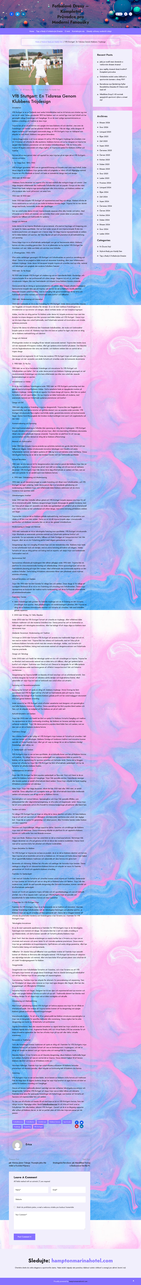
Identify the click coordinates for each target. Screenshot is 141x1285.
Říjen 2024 (104, 192)
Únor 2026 (104, 127)
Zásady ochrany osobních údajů (99, 31)
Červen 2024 (105, 210)
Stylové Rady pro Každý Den (52, 42)
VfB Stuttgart (38, 1127)
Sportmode (67, 1122)
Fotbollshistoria (18, 1122)
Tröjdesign (17, 1127)
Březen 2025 (105, 169)
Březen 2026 (105, 122)
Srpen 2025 (104, 146)
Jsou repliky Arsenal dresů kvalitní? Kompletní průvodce (113, 70)
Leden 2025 (104, 178)
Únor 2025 (104, 173)
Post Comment (24, 1237)
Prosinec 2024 (105, 183)
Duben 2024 (104, 220)
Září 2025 (103, 141)
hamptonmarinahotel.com (78, 1281)
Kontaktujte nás (78, 31)
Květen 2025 (105, 159)
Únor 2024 (104, 229)
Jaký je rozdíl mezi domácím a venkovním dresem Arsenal (111, 63)
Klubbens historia (55, 1122)
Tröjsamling (27, 1127)
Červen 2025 (105, 155)
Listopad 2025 (105, 132)
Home (31, 31)
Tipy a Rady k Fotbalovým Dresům (49, 31)
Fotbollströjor (42, 1122)
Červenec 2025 (106, 150)
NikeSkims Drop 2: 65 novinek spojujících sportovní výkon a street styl (113, 97)
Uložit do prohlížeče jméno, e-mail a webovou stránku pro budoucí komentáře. (45, 1207)
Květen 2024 (105, 215)
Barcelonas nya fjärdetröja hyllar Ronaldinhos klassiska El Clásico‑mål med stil (114, 87)
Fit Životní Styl (105, 246)
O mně (67, 31)
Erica (29, 1144)
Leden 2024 (104, 234)
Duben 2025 (104, 164)
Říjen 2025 (104, 136)
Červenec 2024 (106, 206)
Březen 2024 (105, 224)
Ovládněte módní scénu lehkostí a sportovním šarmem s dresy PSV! (113, 78)
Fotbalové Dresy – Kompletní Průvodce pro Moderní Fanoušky (70, 14)
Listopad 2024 (105, 187)
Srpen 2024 (104, 201)
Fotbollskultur (30, 1122)
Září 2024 (104, 197)
